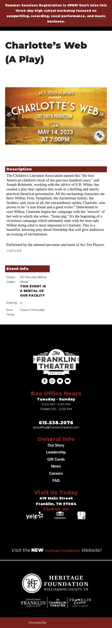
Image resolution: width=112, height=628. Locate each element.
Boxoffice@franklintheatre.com (56, 427)
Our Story (56, 445)
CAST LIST (14, 251)
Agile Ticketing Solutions (65, 622)
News (56, 466)
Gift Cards (56, 459)
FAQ (56, 480)
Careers (56, 473)
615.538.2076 (56, 422)
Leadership (56, 452)
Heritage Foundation (62, 551)
